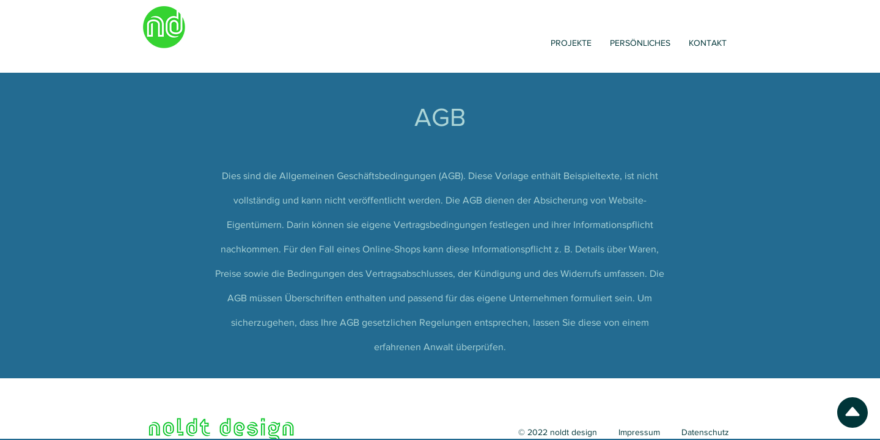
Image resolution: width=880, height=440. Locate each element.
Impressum (639, 432)
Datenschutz (705, 432)
